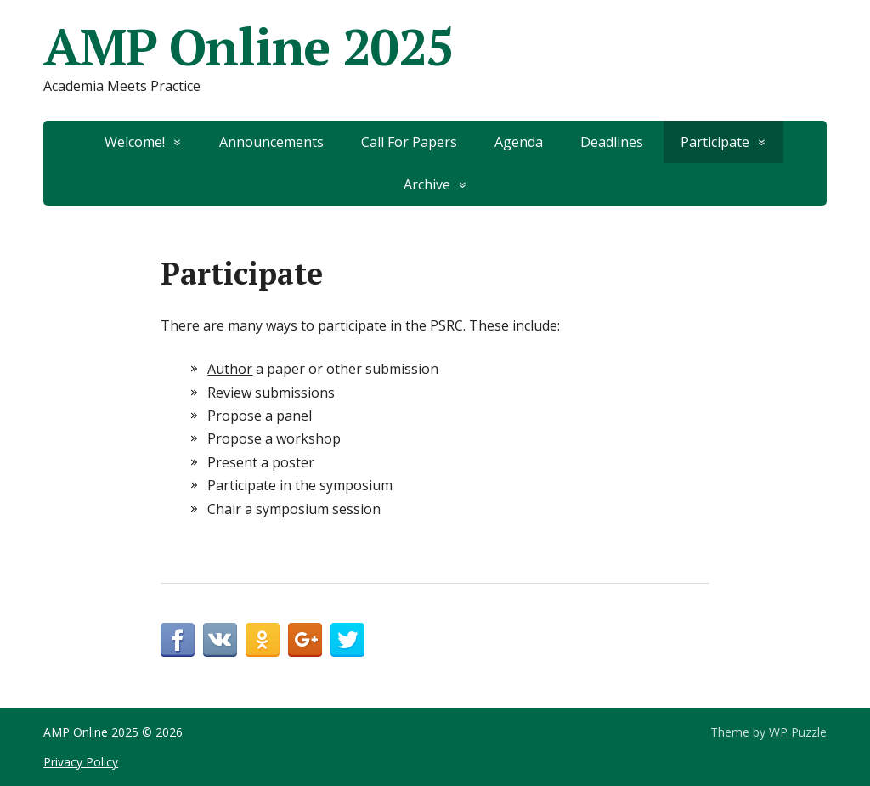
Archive (427, 184)
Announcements (271, 142)
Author (229, 368)
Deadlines (611, 142)
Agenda (518, 142)
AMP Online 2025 (248, 46)
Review (229, 392)
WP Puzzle (798, 732)
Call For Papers (409, 142)
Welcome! (135, 142)
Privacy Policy (80, 762)
